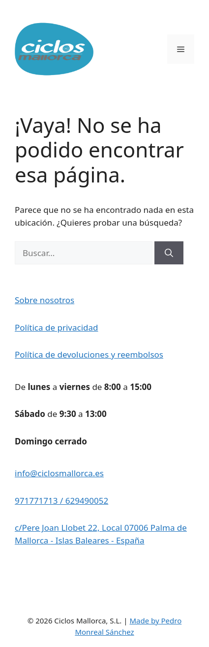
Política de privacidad (56, 327)
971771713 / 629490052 (61, 500)
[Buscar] (168, 253)
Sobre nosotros (44, 300)
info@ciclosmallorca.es (59, 473)
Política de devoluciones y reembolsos (89, 354)
